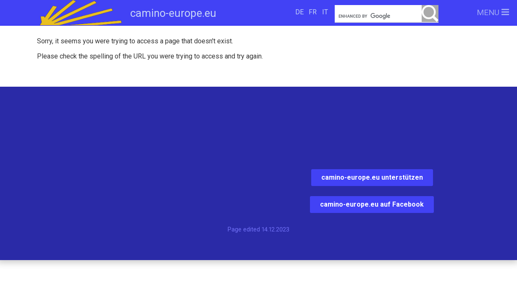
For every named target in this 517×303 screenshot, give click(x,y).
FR (313, 12)
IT (325, 12)
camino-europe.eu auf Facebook (372, 204)
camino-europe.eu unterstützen (372, 177)
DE (299, 12)
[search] (386, 16)
